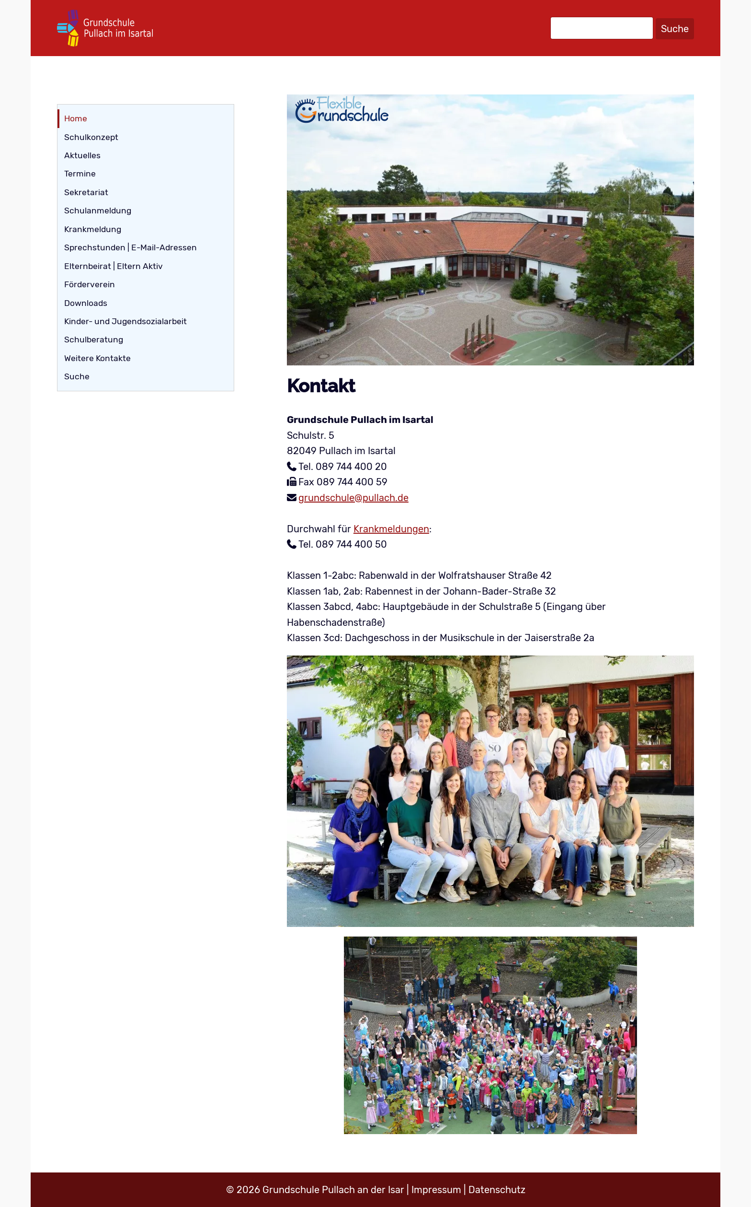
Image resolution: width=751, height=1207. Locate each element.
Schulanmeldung (97, 210)
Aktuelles (82, 155)
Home (75, 118)
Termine (80, 173)
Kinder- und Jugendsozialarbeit (125, 321)
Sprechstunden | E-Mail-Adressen (130, 247)
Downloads (85, 303)
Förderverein (89, 284)
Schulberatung (93, 339)
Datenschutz (496, 1189)
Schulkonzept (91, 137)
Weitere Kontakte (97, 358)
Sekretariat (86, 192)
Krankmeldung (92, 229)
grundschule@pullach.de (353, 498)
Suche (675, 29)
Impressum (436, 1189)
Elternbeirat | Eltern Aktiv (113, 266)
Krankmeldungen (391, 529)
